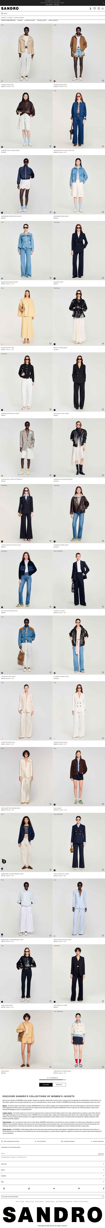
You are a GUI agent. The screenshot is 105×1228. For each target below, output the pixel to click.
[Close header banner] (103, 3)
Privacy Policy (39, 1201)
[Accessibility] (4, 862)
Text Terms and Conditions (64, 1201)
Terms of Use (30, 1201)
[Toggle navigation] (102, 8)
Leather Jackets (30, 20)
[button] (90, 8)
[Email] (52, 1153)
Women (3, 17)
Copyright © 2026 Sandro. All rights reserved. (52, 1225)
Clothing (10, 17)
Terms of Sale (20, 1201)
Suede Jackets (53, 20)
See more (46, 1084)
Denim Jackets (42, 20)
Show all (59, 1084)
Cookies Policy (49, 1201)
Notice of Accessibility (81, 1201)
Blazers (20, 20)
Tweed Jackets (7, 1122)
